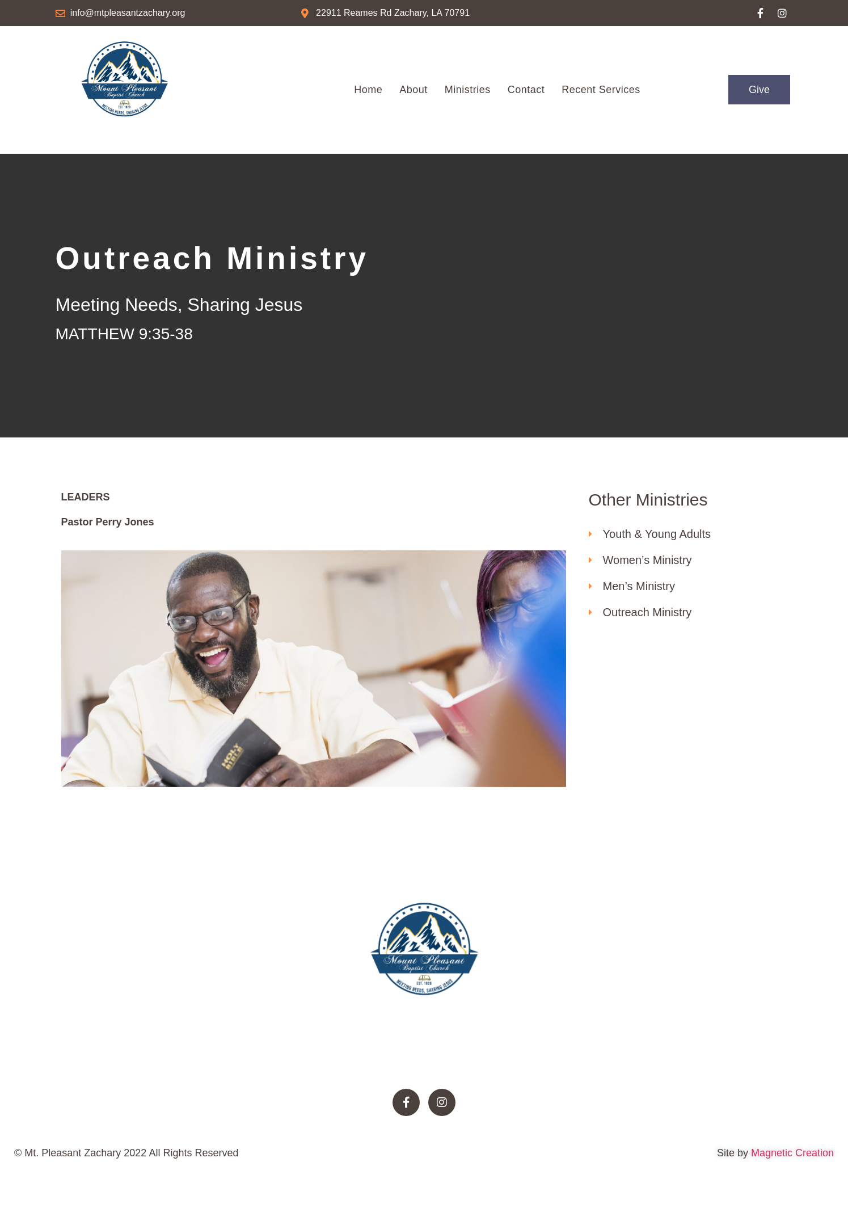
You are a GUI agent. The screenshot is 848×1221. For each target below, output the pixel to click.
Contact (526, 89)
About (413, 89)
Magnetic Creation (791, 1163)
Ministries (468, 89)
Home (368, 89)
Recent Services (601, 89)
